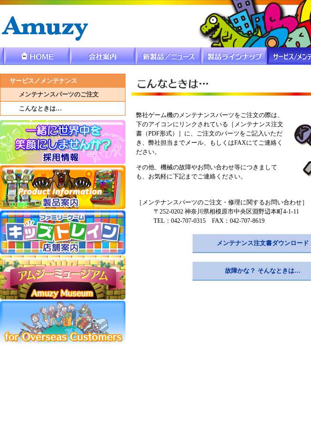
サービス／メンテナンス (43, 81)
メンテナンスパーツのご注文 (59, 94)
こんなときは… (40, 108)
